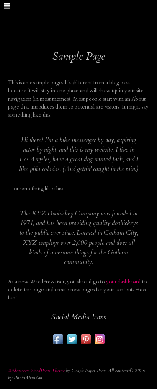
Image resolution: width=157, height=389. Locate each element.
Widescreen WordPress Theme (36, 371)
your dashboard (123, 281)
